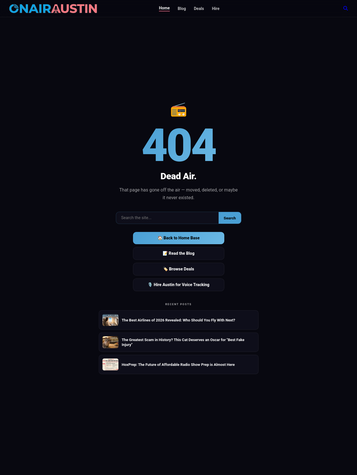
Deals (199, 8)
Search (230, 218)
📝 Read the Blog (179, 253)
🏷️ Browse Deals (178, 269)
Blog (182, 8)
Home (164, 8)
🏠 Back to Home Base (179, 238)
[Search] (345, 8)
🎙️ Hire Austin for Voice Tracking (178, 284)
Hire (215, 8)
